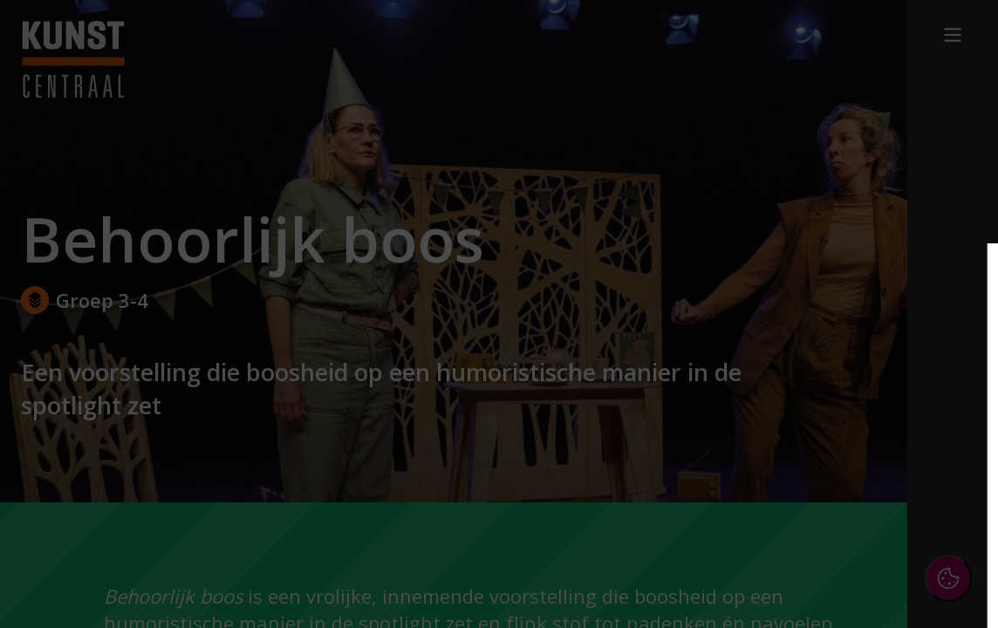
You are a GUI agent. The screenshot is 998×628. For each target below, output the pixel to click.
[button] (832, 413)
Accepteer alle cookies (850, 531)
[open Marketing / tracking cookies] (956, 467)
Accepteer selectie (849, 581)
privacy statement (794, 356)
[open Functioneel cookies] (956, 415)
